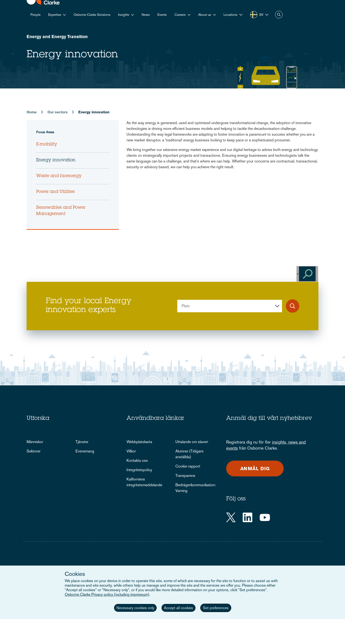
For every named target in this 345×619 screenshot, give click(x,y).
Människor (35, 442)
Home (32, 112)
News (146, 15)
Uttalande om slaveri (191, 442)
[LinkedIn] (247, 517)
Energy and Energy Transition (57, 36)
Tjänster (81, 442)
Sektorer (33, 451)
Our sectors (57, 112)
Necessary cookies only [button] (135, 608)
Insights (123, 15)
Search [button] (279, 14)
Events (162, 15)
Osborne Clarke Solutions (92, 15)
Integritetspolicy (139, 470)
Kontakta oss (137, 460)
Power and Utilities (55, 192)
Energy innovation (55, 160)
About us (204, 15)
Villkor (131, 451)
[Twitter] (231, 517)
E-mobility (46, 144)
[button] (233, 15)
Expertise (54, 15)
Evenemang (84, 451)
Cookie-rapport (187, 466)
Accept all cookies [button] (178, 608)
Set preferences (216, 608)
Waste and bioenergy (59, 176)
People (35, 15)
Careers (180, 15)
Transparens (185, 475)
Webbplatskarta (139, 442)
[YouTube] (264, 517)
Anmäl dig (255, 468)
